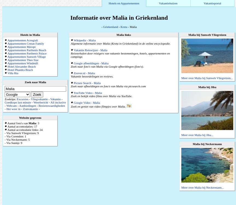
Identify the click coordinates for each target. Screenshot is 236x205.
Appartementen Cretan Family (25, 43)
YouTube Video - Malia (88, 92)
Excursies (22, 99)
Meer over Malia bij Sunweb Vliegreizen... (207, 78)
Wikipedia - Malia (85, 40)
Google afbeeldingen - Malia (91, 63)
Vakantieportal (212, 3)
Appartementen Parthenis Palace (26, 53)
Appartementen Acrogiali (22, 40)
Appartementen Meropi (21, 46)
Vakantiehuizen (168, 3)
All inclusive (58, 102)
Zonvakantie (30, 109)
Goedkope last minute (18, 102)
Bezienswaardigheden (52, 105)
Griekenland (110, 26)
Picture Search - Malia (87, 83)
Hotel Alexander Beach (22, 66)
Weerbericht (41, 102)
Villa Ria (13, 73)
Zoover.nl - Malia (84, 73)
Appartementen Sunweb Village (26, 56)
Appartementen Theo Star (22, 60)
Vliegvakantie (39, 99)
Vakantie (55, 99)
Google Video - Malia (87, 102)
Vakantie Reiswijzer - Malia (90, 50)
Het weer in (13, 109)
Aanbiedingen (27, 105)
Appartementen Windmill (22, 63)
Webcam (11, 105)
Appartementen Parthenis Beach (26, 50)
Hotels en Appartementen (124, 3)
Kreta (124, 26)
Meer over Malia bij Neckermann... (202, 187)
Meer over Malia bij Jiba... (197, 135)
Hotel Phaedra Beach (20, 69)
